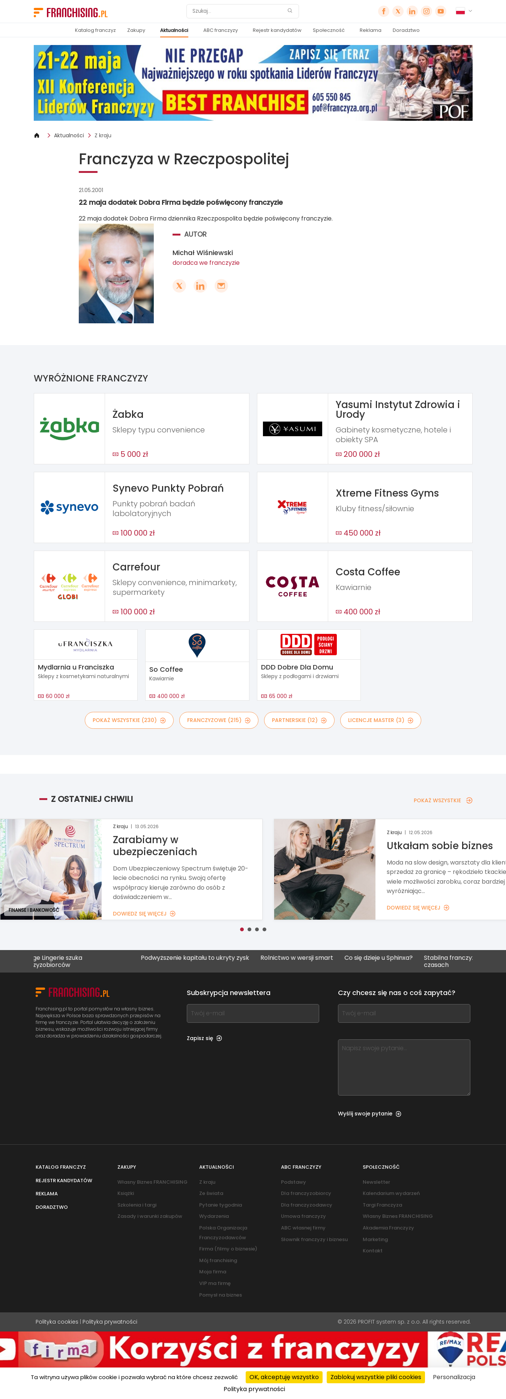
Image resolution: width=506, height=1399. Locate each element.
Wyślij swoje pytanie (369, 1113)
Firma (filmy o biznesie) (228, 1248)
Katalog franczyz (95, 30)
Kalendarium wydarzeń (391, 1193)
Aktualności (174, 30)
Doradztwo (406, 30)
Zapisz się (204, 1038)
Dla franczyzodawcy (306, 1204)
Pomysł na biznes (220, 1294)
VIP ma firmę (215, 1283)
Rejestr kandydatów (277, 30)
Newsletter (376, 1182)
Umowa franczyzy (303, 1216)
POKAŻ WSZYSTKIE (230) (129, 720)
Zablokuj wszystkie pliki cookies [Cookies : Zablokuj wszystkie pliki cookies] (375, 1377)
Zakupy (136, 30)
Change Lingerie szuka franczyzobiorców (65, 961)
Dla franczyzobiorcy (306, 1193)
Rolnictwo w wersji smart (312, 958)
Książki (125, 1193)
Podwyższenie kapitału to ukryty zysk (211, 958)
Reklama (370, 30)
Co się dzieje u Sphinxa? (394, 958)
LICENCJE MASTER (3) (380, 720)
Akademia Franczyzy (388, 1227)
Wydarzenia (214, 1216)
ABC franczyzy (220, 30)
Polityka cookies (57, 1321)
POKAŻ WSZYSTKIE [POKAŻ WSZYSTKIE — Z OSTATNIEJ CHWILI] (443, 800)
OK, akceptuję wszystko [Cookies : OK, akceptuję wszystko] (284, 1377)
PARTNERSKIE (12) (299, 720)
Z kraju (103, 135)
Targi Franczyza (382, 1204)
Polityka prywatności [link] (254, 1389)
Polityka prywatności (110, 1321)
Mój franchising (218, 1260)
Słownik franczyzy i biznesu (314, 1239)
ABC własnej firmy (303, 1227)
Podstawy (293, 1182)
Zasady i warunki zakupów (149, 1216)
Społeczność (329, 30)
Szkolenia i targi (136, 1204)
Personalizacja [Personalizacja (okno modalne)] (454, 1377)
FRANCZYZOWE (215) (219, 720)
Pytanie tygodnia (220, 1204)
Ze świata (211, 1193)
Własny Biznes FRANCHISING (152, 1182)
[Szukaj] (238, 11)
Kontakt (373, 1250)
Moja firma (212, 1271)
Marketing (375, 1239)
